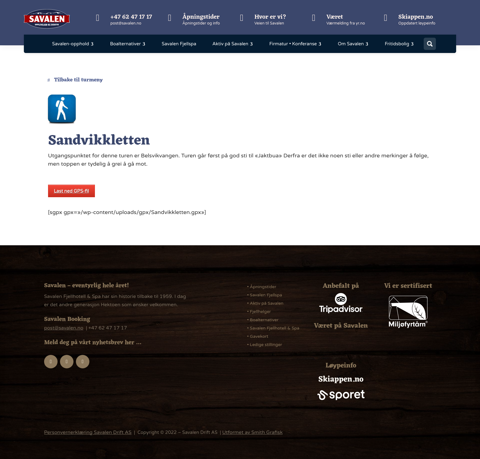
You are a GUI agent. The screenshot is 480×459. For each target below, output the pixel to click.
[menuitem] (73, 44)
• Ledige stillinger (264, 344)
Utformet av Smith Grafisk (252, 432)
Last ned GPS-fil (71, 191)
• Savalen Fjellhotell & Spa (273, 328)
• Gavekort (257, 336)
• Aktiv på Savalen (265, 303)
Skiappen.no (415, 17)
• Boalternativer (263, 319)
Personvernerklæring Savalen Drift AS (88, 432)
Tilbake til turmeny (78, 80)
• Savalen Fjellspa (264, 295)
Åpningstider (200, 17)
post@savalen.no (126, 23)
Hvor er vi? (270, 17)
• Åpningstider (261, 286)
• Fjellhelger (259, 311)
